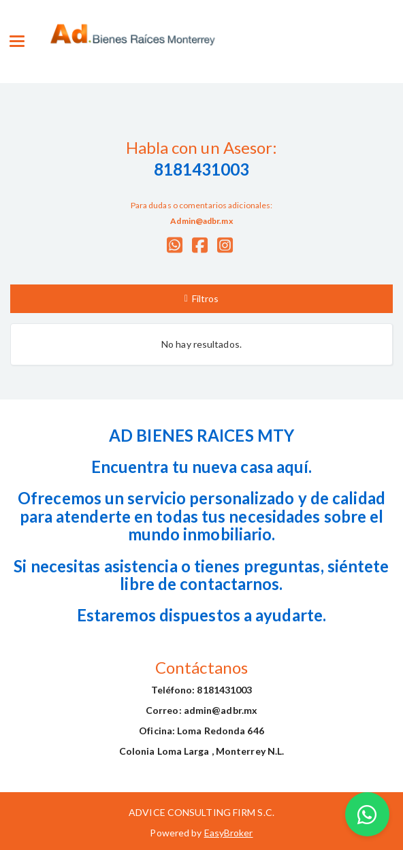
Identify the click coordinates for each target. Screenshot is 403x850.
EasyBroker (228, 832)
